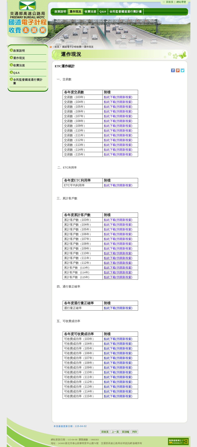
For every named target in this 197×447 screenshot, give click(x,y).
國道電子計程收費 (71, 46)
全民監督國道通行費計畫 (28, 81)
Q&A (16, 72)
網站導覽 (181, 2)
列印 (134, 431)
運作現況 (19, 58)
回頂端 (125, 431)
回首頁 (169, 2)
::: (164, 1)
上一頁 (115, 431)
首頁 (57, 46)
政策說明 (19, 50)
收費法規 (19, 65)
